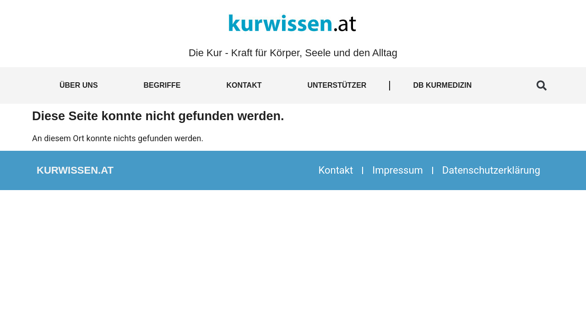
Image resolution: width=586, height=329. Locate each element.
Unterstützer (336, 85)
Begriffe (162, 85)
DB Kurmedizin (442, 85)
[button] (541, 85)
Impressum (397, 170)
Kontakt (243, 85)
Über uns (79, 85)
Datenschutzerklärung (491, 170)
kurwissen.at (75, 170)
